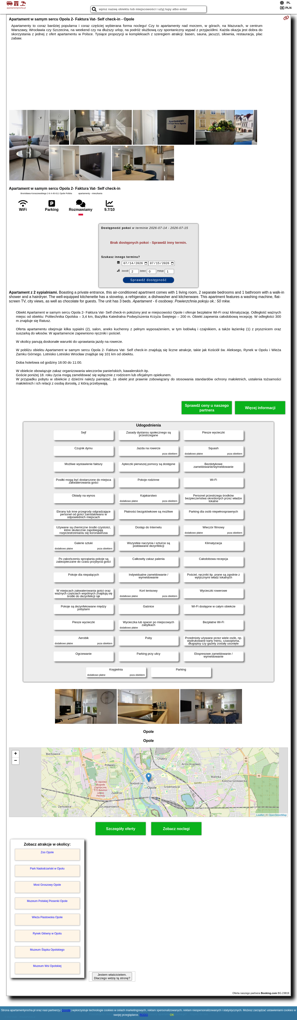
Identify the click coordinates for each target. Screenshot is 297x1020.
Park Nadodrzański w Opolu (47, 868)
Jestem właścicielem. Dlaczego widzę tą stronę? (112, 976)
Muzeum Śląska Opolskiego (47, 949)
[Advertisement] (148, 75)
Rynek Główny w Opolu (47, 933)
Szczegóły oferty (120, 829)
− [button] (15, 760)
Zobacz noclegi (176, 829)
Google (66, 1010)
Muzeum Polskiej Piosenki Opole (47, 901)
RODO (144, 1015)
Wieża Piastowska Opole (47, 917)
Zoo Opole (47, 852)
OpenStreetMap (278, 815)
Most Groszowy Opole (47, 884)
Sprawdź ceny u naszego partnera (207, 408)
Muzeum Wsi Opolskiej (47, 966)
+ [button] (15, 754)
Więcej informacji (260, 408)
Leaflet (260, 815)
